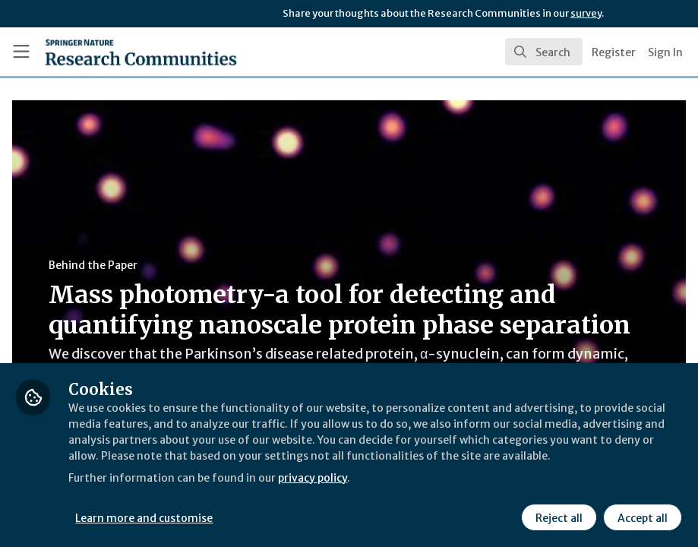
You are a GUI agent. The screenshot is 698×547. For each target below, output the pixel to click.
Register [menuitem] (614, 52)
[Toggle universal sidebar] (21, 51)
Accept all (640, 516)
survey (586, 13)
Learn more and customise (340, 516)
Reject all (556, 516)
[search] (544, 51)
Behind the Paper (287, 265)
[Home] (112, 51)
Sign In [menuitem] (665, 52)
